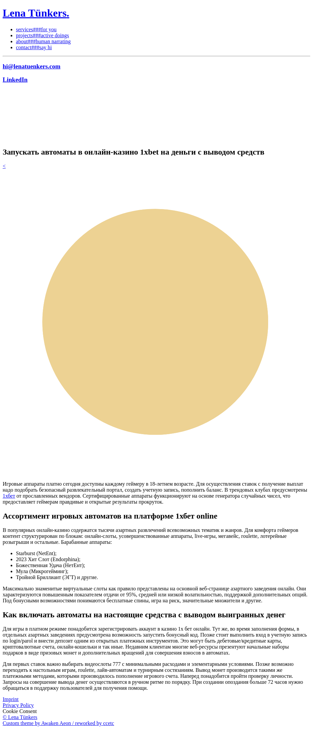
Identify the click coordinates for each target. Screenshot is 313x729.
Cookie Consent (20, 711)
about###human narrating (43, 41)
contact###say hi (34, 47)
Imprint (11, 699)
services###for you (36, 29)
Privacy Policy (18, 705)
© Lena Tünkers (20, 717)
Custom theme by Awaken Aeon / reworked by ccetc (58, 723)
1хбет (9, 496)
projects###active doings (42, 35)
